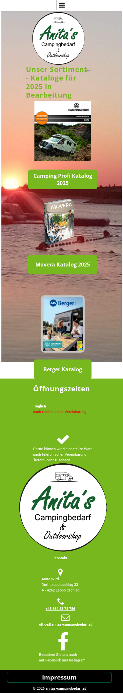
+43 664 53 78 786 (60, 609)
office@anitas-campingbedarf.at (65, 624)
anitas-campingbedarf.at (66, 688)
